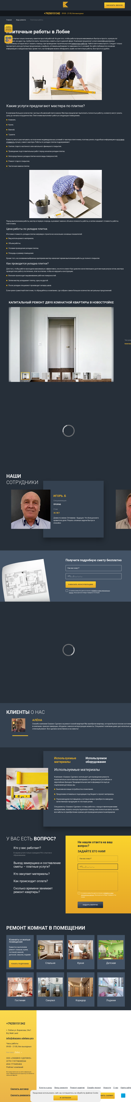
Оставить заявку (104, 1095)
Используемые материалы (65, 760)
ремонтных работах (79, 44)
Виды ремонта (21, 20)
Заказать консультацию (80, 584)
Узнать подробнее (20, 964)
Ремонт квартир (77, 1088)
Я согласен (65, 1098)
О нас (115, 1088)
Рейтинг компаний (14, 1067)
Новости (107, 1088)
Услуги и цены (45, 1088)
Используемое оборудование (96, 760)
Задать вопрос (90, 905)
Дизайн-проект (94, 1088)
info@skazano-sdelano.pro (20, 1038)
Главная (9, 20)
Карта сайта (126, 1088)
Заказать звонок (114, 5)
